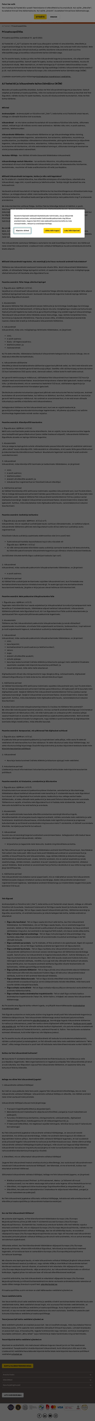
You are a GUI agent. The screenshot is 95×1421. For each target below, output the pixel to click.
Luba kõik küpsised (72, 231)
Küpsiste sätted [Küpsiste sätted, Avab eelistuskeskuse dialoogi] (22, 231)
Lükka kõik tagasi (52, 231)
